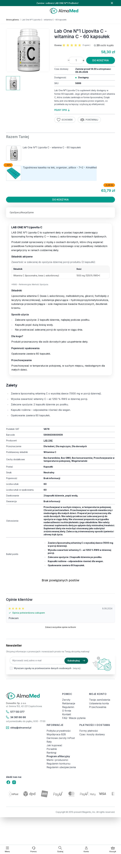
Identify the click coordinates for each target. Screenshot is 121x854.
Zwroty (66, 699)
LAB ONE (48, 440)
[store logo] (64, 11)
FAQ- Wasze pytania (73, 717)
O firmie (66, 710)
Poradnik (52, 748)
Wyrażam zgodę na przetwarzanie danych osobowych (42, 668)
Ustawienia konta (99, 703)
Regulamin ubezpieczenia (61, 767)
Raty (49, 741)
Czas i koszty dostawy (92, 734)
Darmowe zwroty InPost (61, 738)
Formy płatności (88, 730)
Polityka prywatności (58, 730)
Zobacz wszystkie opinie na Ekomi (60, 627)
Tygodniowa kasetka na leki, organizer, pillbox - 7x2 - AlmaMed (60, 167)
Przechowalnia (97, 707)
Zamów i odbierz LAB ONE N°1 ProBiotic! (57, 3)
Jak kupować (54, 745)
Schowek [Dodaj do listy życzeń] (65, 119)
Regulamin (68, 707)
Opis (12, 212)
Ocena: (58, 45)
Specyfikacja (20, 212)
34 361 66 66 (16, 717)
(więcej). (77, 668)
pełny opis (62, 110)
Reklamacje (68, 703)
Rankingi (51, 752)
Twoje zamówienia (99, 699)
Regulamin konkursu (58, 763)
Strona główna (12, 20)
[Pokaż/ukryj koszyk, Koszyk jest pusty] (113, 849)
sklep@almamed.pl (18, 727)
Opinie (30, 212)
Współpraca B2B (56, 734)
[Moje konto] (86, 849)
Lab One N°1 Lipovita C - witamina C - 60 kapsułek (52, 147)
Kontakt (66, 714)
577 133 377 (15, 711)
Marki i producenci (57, 759)
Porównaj (89, 119)
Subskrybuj (76, 660)
